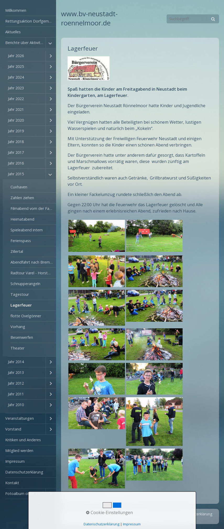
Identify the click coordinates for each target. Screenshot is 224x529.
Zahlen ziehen (22, 197)
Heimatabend (22, 219)
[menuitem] (28, 10)
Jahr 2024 (16, 77)
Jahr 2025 (16, 66)
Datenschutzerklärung (24, 472)
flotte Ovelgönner (25, 315)
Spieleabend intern (26, 229)
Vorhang (17, 326)
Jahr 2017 (16, 152)
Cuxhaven (18, 186)
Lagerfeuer (21, 305)
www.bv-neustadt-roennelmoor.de (89, 18)
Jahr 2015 (16, 173)
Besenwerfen (21, 337)
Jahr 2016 (16, 163)
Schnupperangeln (25, 283)
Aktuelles (13, 31)
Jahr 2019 (16, 130)
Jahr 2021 (16, 109)
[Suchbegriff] (193, 18)
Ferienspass (20, 240)
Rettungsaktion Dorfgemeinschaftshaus (30, 21)
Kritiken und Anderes (23, 439)
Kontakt (12, 482)
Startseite (121, 513)
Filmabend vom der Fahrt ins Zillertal (33, 208)
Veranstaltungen (19, 418)
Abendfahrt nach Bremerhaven (33, 262)
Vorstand (13, 429)
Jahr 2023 (16, 87)
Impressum (15, 461)
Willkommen (15, 10)
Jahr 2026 (16, 55)
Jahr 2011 (16, 393)
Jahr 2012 (16, 383)
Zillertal (16, 251)
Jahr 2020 (16, 120)
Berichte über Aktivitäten (25, 42)
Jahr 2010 (16, 404)
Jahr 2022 (16, 98)
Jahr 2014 (16, 361)
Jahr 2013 (16, 372)
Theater (17, 348)
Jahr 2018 (16, 141)
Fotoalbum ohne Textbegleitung (25, 493)
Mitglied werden (19, 450)
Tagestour (19, 294)
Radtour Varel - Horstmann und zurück (33, 272)
